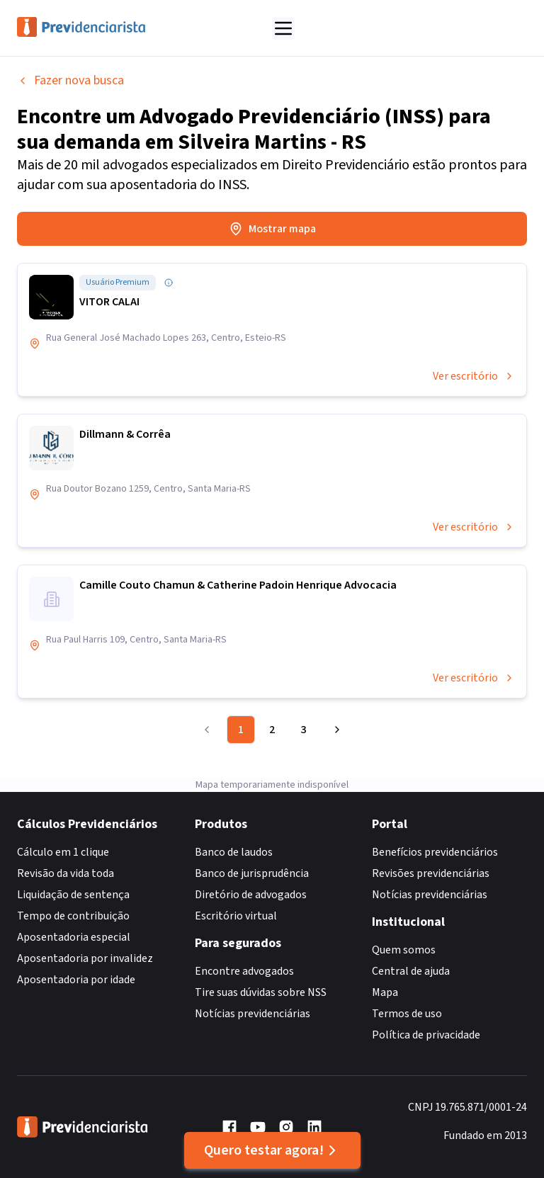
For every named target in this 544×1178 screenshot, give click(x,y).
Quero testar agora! (272, 1150)
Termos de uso (407, 1013)
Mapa (385, 992)
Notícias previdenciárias (252, 1013)
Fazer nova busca (70, 80)
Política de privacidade (426, 1035)
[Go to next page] (335, 729)
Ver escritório (474, 376)
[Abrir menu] (283, 28)
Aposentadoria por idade (76, 979)
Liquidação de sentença (73, 894)
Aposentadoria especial (73, 937)
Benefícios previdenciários (435, 852)
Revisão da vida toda (65, 873)
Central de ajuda (411, 971)
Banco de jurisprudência (252, 873)
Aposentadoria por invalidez (85, 958)
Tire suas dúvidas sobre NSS (261, 992)
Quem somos (404, 950)
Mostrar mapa (272, 229)
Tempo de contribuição (73, 916)
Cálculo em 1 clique (63, 852)
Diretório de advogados (251, 894)
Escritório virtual (236, 916)
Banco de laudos (234, 852)
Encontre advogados (244, 971)
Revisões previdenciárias (430, 873)
